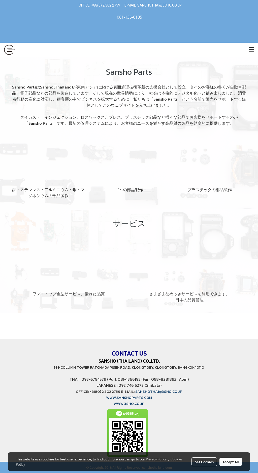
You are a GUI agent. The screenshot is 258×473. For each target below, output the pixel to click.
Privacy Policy (156, 459)
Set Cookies (204, 461)
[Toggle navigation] (251, 49)
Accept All (230, 461)
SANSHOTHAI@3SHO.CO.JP (159, 5)
